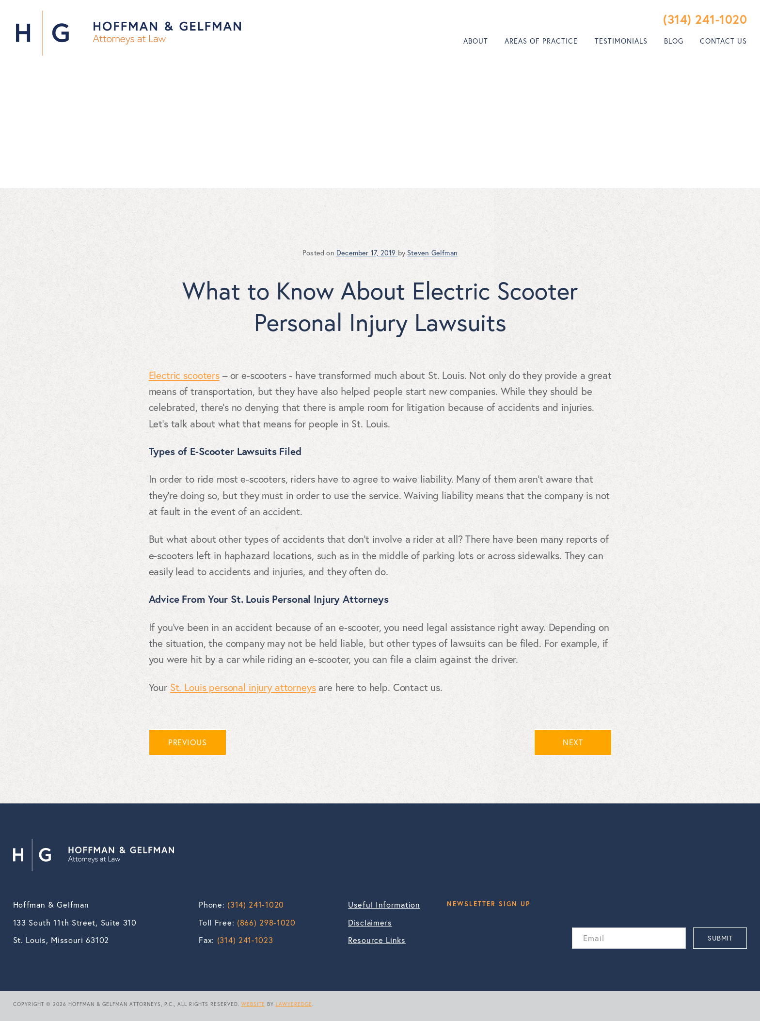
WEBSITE (253, 1004)
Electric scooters (184, 375)
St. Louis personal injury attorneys (243, 687)
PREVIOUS (187, 742)
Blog (673, 41)
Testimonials (621, 41)
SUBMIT (720, 937)
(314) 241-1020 (705, 19)
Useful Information (384, 904)
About (475, 41)
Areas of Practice (541, 41)
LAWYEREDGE (294, 1004)
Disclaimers (370, 922)
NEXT (573, 742)
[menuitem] (475, 41)
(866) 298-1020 (266, 922)
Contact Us (723, 41)
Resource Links (377, 940)
